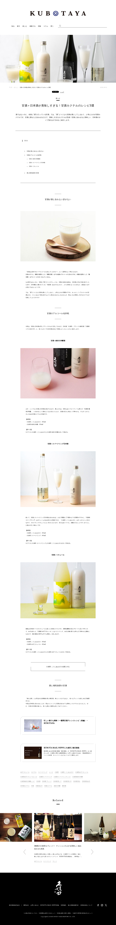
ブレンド (54, 861)
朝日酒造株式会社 (14, 905)
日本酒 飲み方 (86, 781)
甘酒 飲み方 (39, 786)
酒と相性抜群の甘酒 (33, 173)
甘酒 (32, 786)
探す (18, 26)
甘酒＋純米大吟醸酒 (34, 159)
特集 (39, 26)
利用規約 (63, 905)
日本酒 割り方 (67, 781)
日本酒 (38, 781)
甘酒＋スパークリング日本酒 (37, 162)
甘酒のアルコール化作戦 (34, 155)
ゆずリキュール (24, 772)
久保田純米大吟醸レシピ (27, 781)
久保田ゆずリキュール (81, 772)
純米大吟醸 (57, 786)
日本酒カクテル (24, 786)
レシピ (51, 772)
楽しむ (24, 26)
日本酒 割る (76, 781)
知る (13, 26)
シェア (62, 92)
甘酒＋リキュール (34, 166)
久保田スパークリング (45, 777)
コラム (46, 26)
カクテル (33, 772)
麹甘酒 (64, 786)
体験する (33, 26)
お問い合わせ (35, 905)
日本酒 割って (57, 781)
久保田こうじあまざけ (67, 772)
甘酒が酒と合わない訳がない (35, 151)
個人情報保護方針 (73, 905)
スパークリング (42, 772)
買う (52, 26)
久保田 (57, 772)
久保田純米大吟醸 (77, 777)
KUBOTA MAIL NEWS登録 (49, 905)
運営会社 (26, 905)
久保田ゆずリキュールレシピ (28, 777)
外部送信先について (86, 905)
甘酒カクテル (48, 786)
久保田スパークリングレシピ (62, 777)
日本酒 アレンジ (47, 781)
